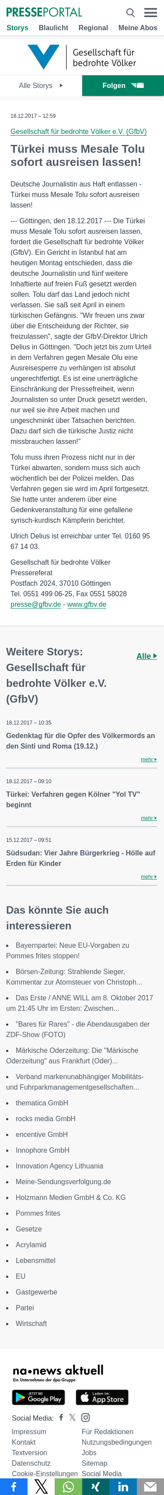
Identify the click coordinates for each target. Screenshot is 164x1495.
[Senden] (150, 1486)
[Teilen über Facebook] (14, 1486)
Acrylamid (31, 1245)
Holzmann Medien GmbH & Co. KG (71, 1197)
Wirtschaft (31, 1323)
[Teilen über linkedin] (123, 1486)
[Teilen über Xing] (96, 1486)
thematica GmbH (42, 1103)
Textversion (29, 1452)
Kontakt (23, 1442)
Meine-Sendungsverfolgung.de (63, 1181)
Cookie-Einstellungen (45, 1473)
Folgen (123, 85)
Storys (17, 28)
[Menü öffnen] (150, 12)
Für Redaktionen (107, 1431)
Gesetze (29, 1229)
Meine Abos (138, 28)
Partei (25, 1308)
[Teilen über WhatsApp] (68, 1486)
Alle (146, 656)
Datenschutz (31, 1463)
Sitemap (95, 1463)
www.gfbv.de (87, 604)
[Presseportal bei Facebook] (58, 1418)
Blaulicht (53, 28)
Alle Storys (41, 85)
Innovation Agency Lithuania (59, 1166)
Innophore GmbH (43, 1150)
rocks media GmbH (46, 1118)
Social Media (102, 1473)
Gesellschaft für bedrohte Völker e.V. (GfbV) (78, 131)
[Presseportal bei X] (69, 1418)
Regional (93, 28)
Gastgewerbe (36, 1292)
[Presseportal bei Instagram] (83, 1417)
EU (20, 1276)
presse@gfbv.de (35, 604)
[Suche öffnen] (130, 12)
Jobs (89, 1452)
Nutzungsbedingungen (117, 1442)
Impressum (29, 1431)
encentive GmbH (42, 1134)
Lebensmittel (36, 1260)
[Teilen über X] (41, 1486)
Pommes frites (38, 1213)
